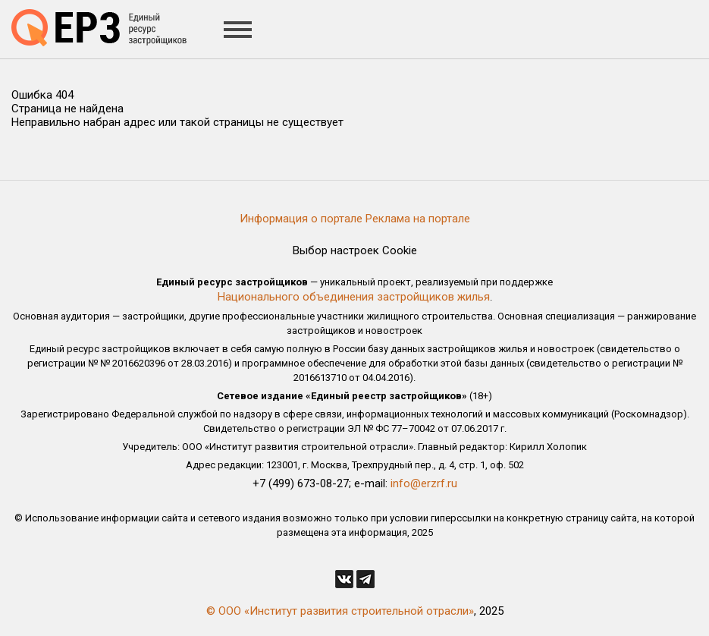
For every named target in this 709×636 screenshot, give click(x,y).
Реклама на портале (417, 218)
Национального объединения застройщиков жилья (354, 297)
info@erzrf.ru (424, 483)
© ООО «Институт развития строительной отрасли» (340, 611)
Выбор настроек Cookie (355, 250)
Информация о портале (301, 218)
